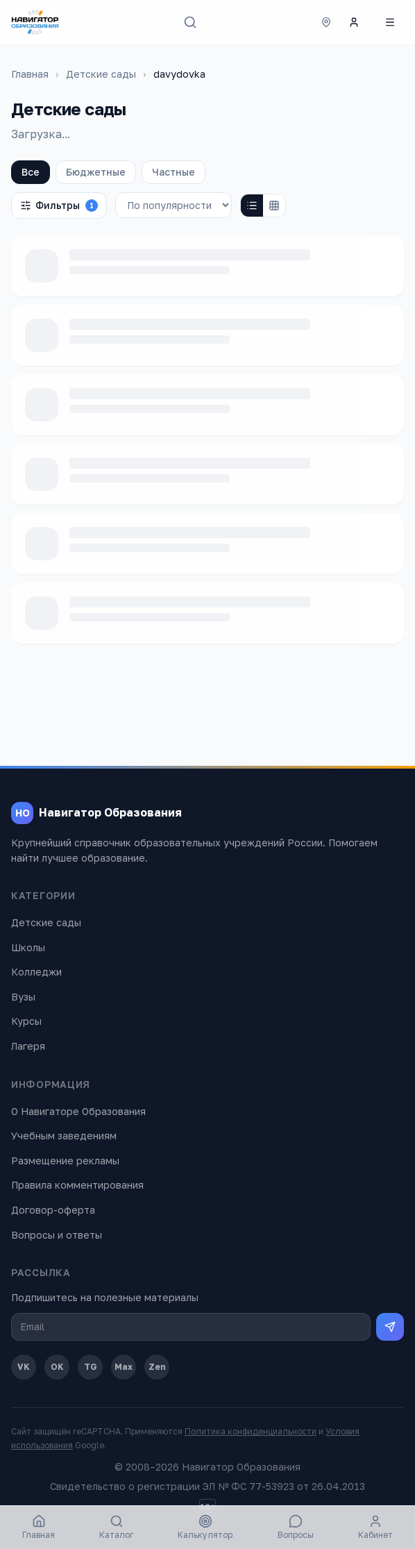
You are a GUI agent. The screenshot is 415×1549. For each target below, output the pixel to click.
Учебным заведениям (64, 1135)
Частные (173, 172)
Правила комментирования (77, 1185)
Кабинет (375, 1527)
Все (31, 172)
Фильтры (59, 205)
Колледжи (36, 972)
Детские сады (101, 74)
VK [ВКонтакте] (23, 1367)
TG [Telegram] (90, 1367)
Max (124, 1367)
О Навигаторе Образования (78, 1111)
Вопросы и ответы (56, 1235)
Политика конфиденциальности (250, 1431)
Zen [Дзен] (157, 1367)
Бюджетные (96, 172)
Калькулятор (205, 1527)
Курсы (26, 1021)
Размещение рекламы (65, 1160)
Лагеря (28, 1046)
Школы (28, 947)
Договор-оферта (53, 1210)
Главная (30, 74)
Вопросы (296, 1527)
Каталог (116, 1527)
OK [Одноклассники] (57, 1367)
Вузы (23, 997)
